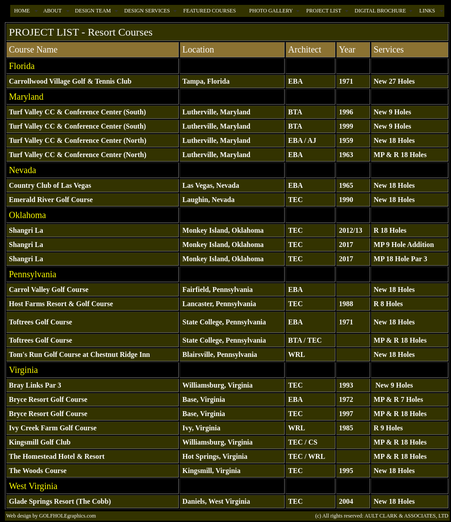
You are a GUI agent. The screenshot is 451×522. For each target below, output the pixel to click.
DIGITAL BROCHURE (380, 11)
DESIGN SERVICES (147, 11)
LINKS (427, 11)
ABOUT (52, 11)
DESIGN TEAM (93, 11)
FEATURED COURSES (209, 11)
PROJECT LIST (323, 11)
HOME (22, 11)
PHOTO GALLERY (271, 11)
